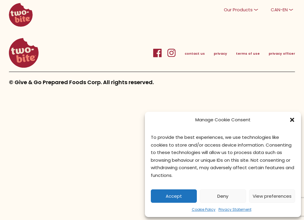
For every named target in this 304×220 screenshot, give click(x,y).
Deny (222, 196)
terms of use (248, 53)
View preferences (272, 196)
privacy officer (282, 53)
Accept (174, 196)
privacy (220, 53)
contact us (195, 53)
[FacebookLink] (160, 56)
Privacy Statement (234, 209)
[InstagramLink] (171, 56)
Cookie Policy (204, 209)
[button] (292, 120)
